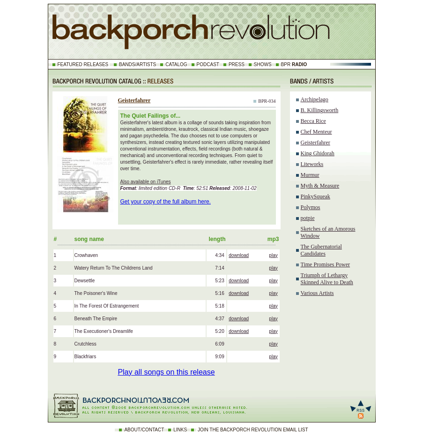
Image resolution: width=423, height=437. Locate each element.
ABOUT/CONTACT (144, 429)
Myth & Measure (320, 185)
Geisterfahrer (134, 100)
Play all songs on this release (166, 372)
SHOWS (263, 64)
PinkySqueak (315, 196)
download (239, 255)
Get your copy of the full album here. (165, 201)
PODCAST (208, 64)
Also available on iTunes (145, 181)
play (273, 255)
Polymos (310, 207)
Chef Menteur (316, 131)
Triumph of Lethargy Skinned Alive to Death (327, 279)
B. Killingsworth (320, 110)
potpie (308, 218)
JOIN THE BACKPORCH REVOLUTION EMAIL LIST (253, 429)
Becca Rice (313, 121)
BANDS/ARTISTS (137, 64)
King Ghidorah (317, 153)
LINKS (180, 429)
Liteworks (312, 164)
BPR (294, 64)
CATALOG (176, 64)
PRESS (237, 64)
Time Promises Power (325, 264)
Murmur (310, 175)
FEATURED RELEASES (83, 64)
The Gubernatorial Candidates (321, 250)
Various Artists (317, 293)
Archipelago (314, 99)
